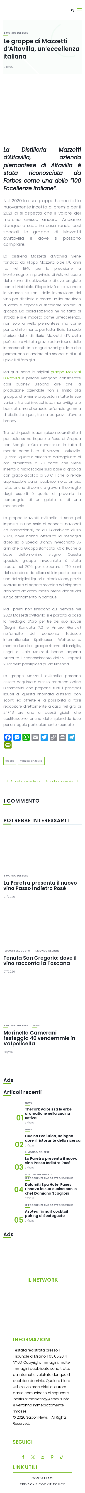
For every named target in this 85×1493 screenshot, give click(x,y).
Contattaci (42, 1478)
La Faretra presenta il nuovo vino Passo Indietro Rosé (40, 885)
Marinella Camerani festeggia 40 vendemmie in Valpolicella (39, 1038)
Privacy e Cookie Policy (42, 1484)
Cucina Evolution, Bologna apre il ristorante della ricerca (52, 1138)
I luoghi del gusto (16, 951)
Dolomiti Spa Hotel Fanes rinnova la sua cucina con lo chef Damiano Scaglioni (51, 1189)
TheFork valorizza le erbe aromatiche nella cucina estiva (48, 1113)
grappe (9, 761)
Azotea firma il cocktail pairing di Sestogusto (46, 1213)
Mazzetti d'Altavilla (31, 761)
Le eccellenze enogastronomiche (49, 1178)
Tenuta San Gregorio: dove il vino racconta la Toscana (40, 960)
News (36, 1025)
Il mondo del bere (15, 33)
